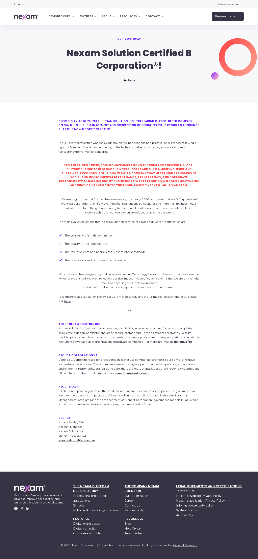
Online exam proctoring (89, 533)
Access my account (229, 3)
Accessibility (184, 515)
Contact (153, 16)
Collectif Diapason (185, 545)
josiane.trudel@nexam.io (76, 440)
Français (19, 3)
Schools (78, 505)
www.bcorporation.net (132, 373)
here (67, 301)
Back (129, 80)
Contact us (132, 505)
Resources (128, 16)
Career (129, 500)
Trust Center (133, 533)
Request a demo (136, 510)
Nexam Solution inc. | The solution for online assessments (107, 545)
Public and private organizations (95, 510)
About (106, 16)
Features (86, 16)
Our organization (136, 496)
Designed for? (60, 16)
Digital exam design (87, 523)
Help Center (133, 528)
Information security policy (195, 505)
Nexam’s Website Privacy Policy (198, 496)
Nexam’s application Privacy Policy (200, 500)
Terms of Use (185, 491)
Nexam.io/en (183, 341)
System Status (186, 510)
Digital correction (85, 528)
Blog (128, 523)
